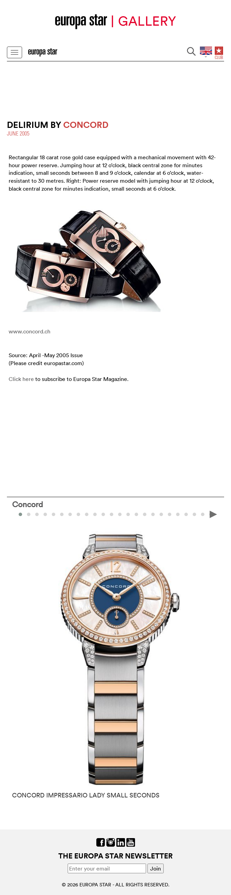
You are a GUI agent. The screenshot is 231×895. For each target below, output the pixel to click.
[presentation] (213, 514)
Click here (21, 378)
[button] (29, 514)
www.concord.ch (29, 331)
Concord (27, 504)
